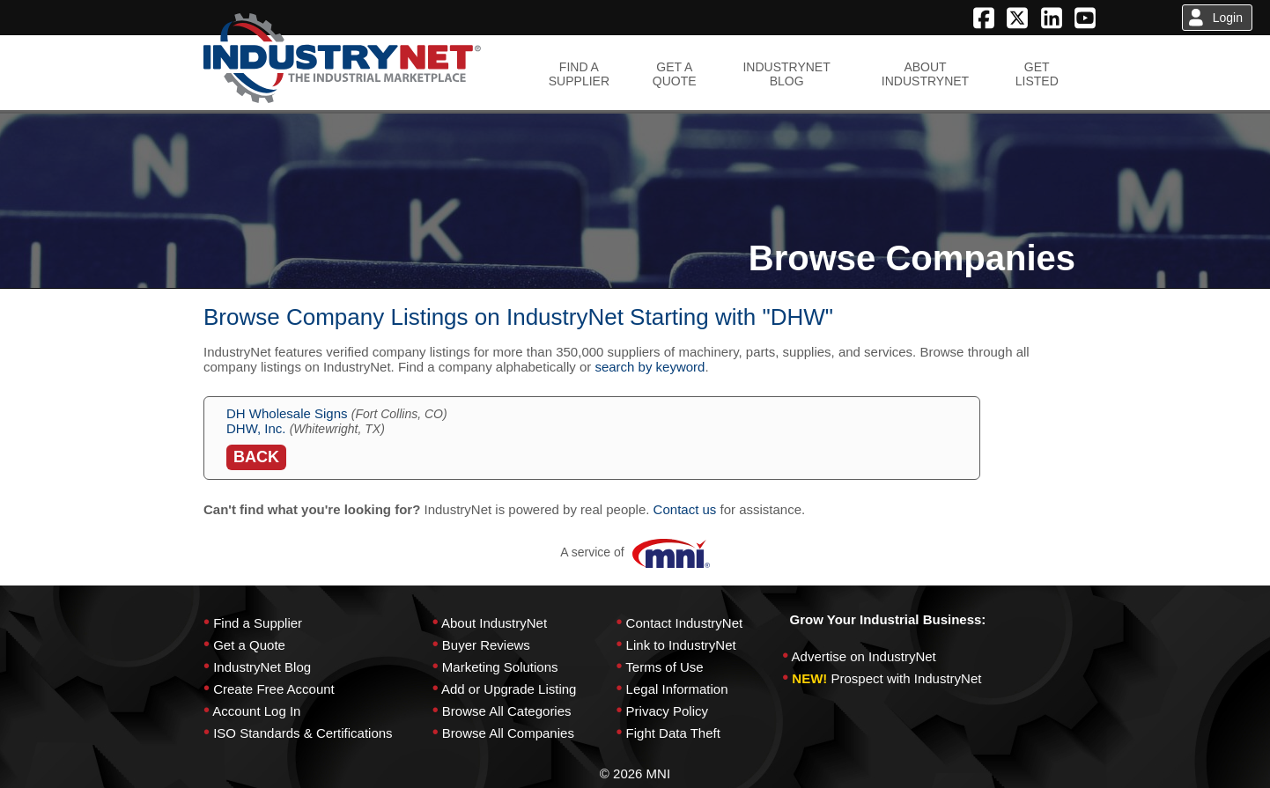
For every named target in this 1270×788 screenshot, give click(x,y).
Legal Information (677, 688)
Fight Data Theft (673, 732)
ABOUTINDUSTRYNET (925, 74)
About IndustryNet (494, 622)
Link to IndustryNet (681, 644)
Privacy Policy (667, 710)
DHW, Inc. (256, 428)
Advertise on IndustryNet (864, 656)
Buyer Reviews (486, 644)
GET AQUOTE (675, 74)
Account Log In (256, 710)
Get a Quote (249, 644)
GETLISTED (1037, 74)
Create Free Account (274, 688)
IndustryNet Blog (262, 666)
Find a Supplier (257, 622)
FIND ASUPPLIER (579, 74)
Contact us (685, 509)
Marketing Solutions (500, 666)
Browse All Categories (507, 710)
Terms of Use (664, 666)
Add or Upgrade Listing (508, 688)
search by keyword (649, 366)
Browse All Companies (508, 732)
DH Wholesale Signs (287, 413)
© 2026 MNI (635, 773)
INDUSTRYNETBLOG (786, 74)
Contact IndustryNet (684, 622)
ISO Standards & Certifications (302, 732)
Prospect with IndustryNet (906, 678)
